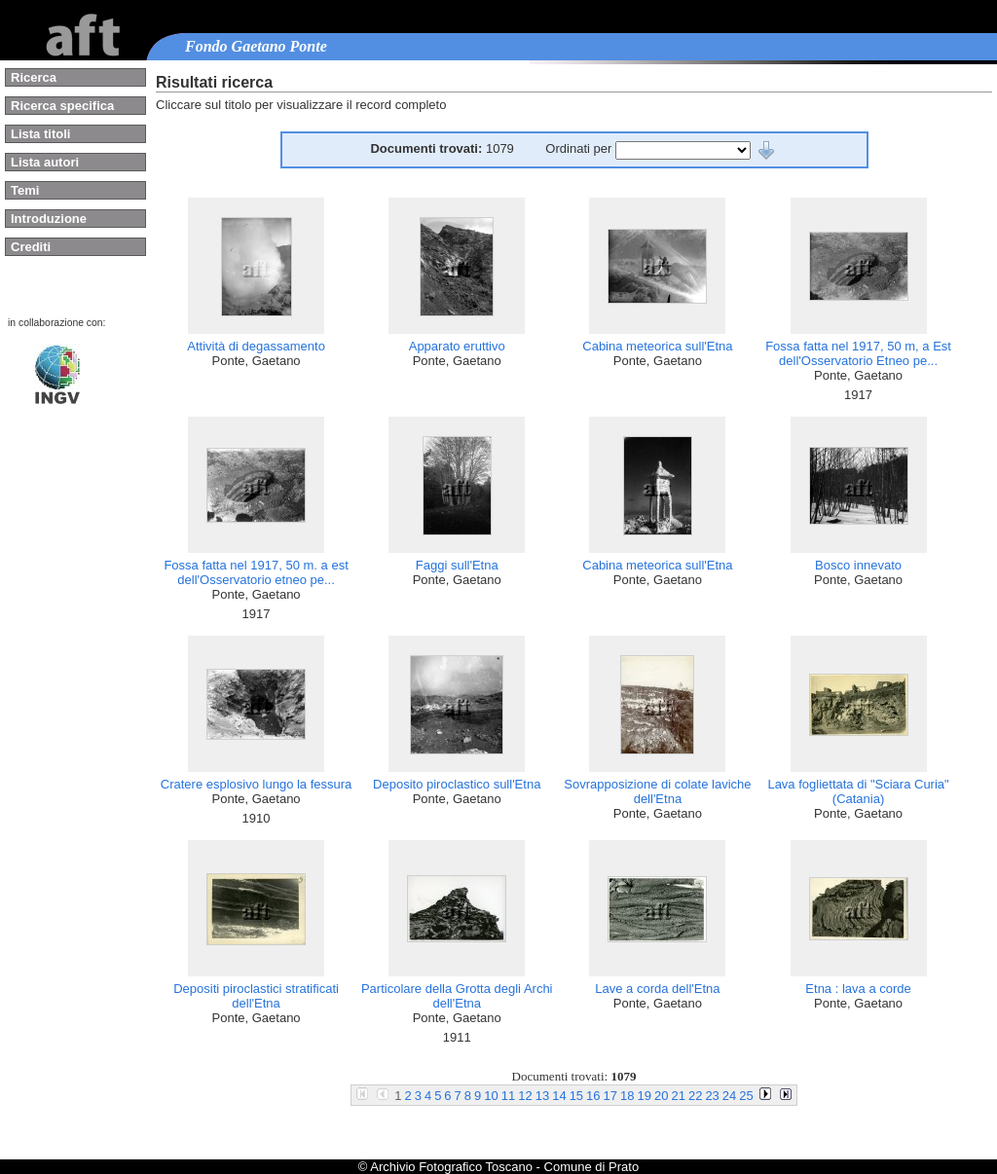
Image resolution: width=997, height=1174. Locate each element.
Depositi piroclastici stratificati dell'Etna (256, 995)
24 (729, 1095)
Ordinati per (580, 148)
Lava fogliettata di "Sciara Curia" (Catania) (857, 791)
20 (661, 1095)
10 (491, 1095)
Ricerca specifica (62, 105)
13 (542, 1095)
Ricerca (33, 77)
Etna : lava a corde (857, 988)
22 (695, 1095)
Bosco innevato (858, 565)
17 (610, 1095)
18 (627, 1095)
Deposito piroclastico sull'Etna (456, 784)
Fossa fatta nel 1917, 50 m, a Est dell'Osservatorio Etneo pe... (858, 353)
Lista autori (45, 162)
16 (593, 1095)
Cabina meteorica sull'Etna (657, 346)
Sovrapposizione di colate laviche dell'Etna (657, 791)
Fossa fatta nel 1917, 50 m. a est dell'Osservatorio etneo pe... (256, 572)
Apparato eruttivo (457, 346)
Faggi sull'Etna (457, 565)
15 (576, 1095)
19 (644, 1095)
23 (712, 1095)
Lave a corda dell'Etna (657, 988)
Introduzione (49, 218)
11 (508, 1095)
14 (559, 1095)
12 (525, 1095)
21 (677, 1095)
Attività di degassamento (256, 346)
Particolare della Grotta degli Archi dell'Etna (457, 995)
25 (746, 1095)
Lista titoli (40, 134)
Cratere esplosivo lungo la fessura (256, 784)
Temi (25, 190)
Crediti (31, 246)
